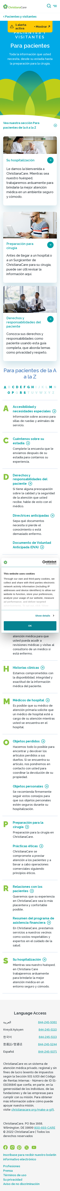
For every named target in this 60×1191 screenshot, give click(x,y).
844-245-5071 (47, 1051)
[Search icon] (48, 7)
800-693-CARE (44, 1127)
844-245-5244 (47, 1044)
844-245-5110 (48, 1029)
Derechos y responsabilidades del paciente (23, 322)
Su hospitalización (20, 160)
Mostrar (43, 26)
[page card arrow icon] (50, 160)
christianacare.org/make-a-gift (32, 1109)
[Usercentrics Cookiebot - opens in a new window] (42, 562)
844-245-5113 (48, 1037)
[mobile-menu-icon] (55, 6)
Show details (42, 615)
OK (30, 625)
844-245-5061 (47, 1022)
